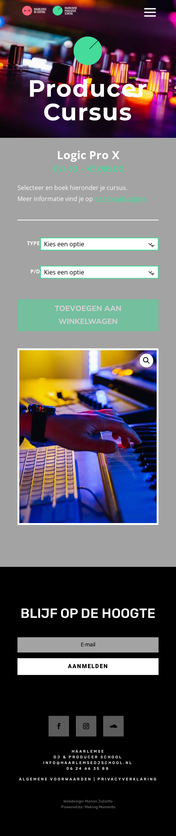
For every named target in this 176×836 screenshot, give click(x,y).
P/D (35, 271)
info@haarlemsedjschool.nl (88, 763)
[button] (146, 360)
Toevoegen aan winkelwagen (88, 315)
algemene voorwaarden (55, 779)
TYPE (33, 243)
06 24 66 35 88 (88, 768)
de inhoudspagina (120, 199)
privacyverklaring (127, 779)
